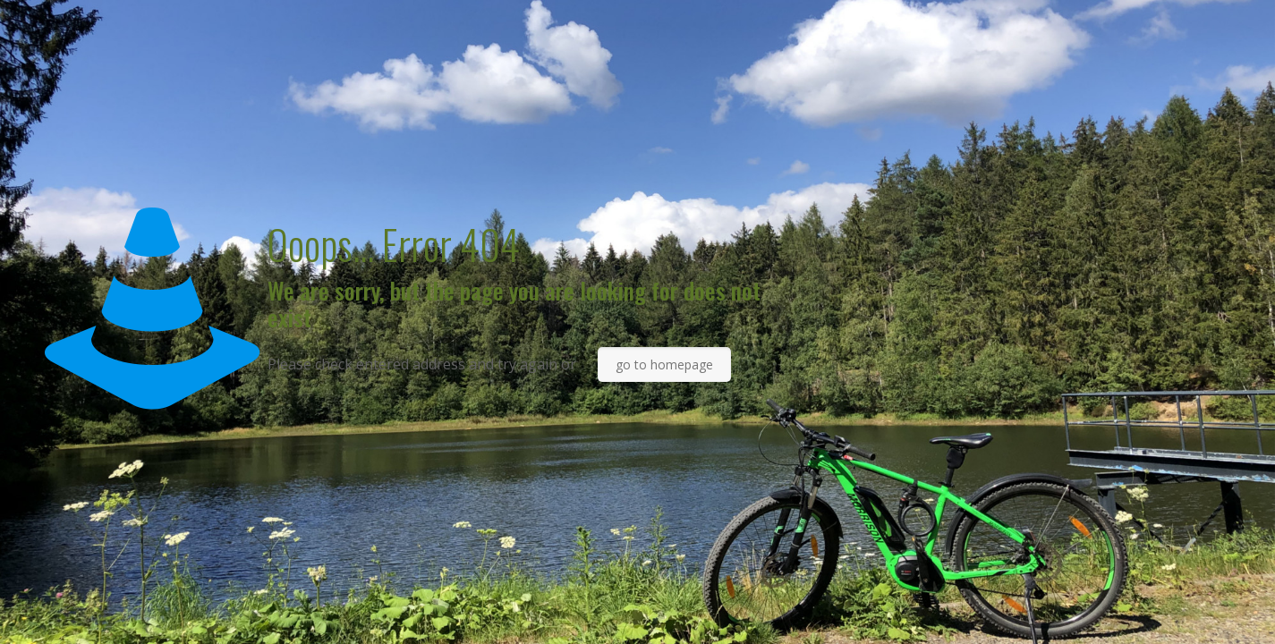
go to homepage (664, 364)
